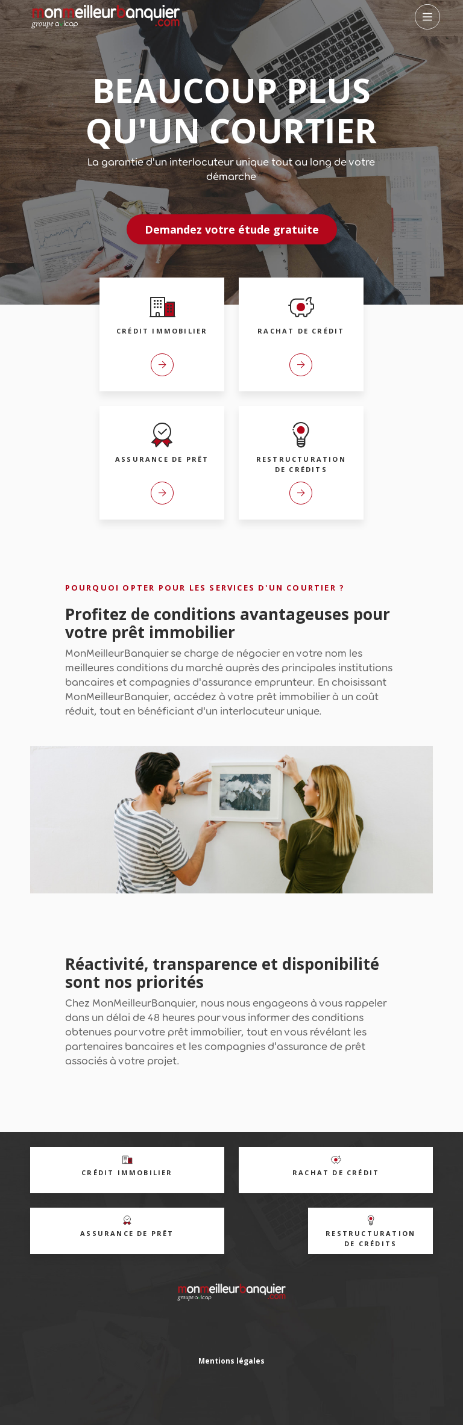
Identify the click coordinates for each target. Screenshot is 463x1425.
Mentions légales (231, 1361)
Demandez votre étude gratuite (232, 229)
